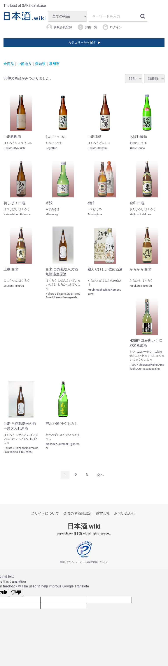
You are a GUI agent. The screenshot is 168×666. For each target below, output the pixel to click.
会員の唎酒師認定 (77, 513)
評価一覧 (87, 27)
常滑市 (54, 64)
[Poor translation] (16, 593)
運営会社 (103, 513)
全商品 (9, 64)
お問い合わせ (124, 513)
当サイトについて (45, 513)
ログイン (112, 27)
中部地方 (25, 64)
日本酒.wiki (84, 526)
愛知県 (40, 64)
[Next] (100, 475)
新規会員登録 (59, 27)
